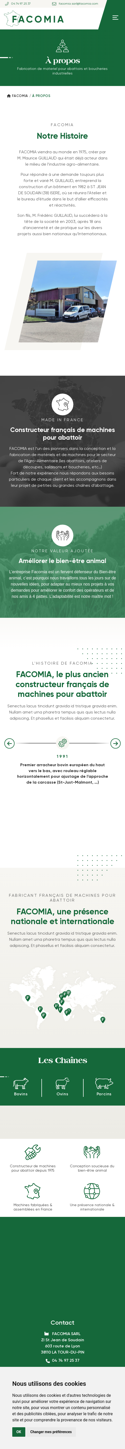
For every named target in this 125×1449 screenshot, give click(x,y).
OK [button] (18, 1432)
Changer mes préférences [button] (51, 1432)
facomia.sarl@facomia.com (78, 3)
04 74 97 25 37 (21, 3)
